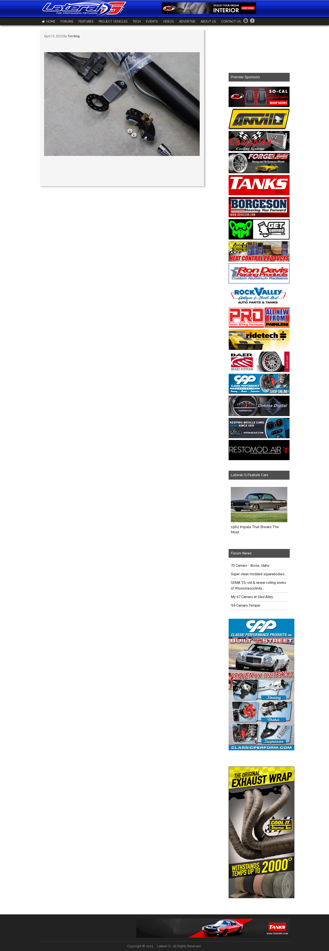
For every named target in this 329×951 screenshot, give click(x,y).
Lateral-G (164, 946)
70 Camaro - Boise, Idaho (250, 565)
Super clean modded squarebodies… (259, 574)
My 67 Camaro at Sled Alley (252, 597)
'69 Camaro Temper (245, 605)
